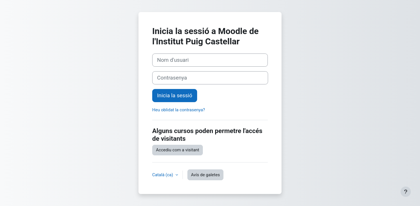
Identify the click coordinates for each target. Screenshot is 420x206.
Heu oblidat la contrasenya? (178, 109)
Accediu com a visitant (177, 149)
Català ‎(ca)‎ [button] (163, 174)
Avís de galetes (205, 174)
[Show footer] (406, 192)
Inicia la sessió (174, 95)
